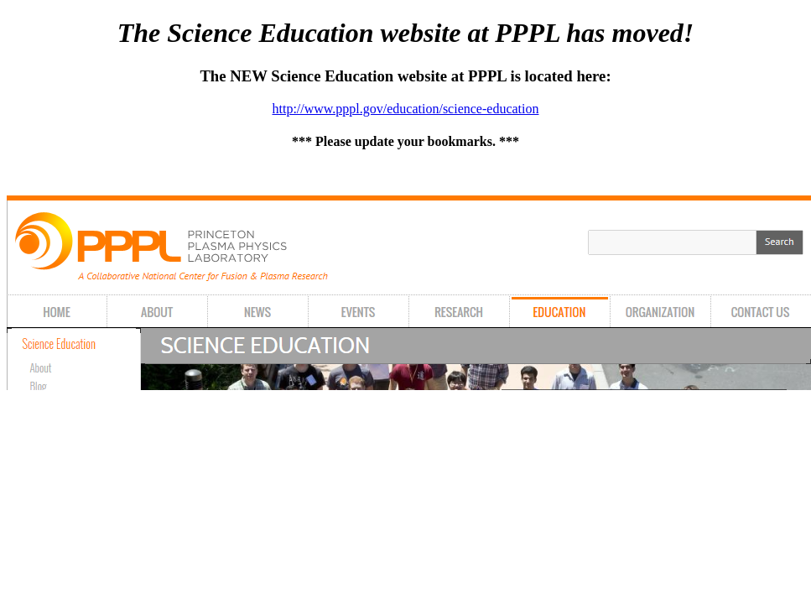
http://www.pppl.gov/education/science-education (406, 109)
